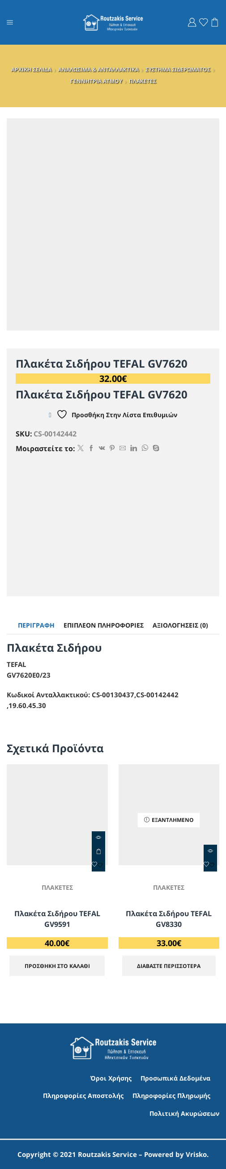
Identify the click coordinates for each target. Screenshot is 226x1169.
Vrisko (196, 1154)
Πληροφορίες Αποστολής (83, 1096)
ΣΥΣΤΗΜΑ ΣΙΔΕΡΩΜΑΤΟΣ (177, 69)
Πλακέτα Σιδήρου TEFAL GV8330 (169, 919)
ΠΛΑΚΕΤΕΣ (142, 81)
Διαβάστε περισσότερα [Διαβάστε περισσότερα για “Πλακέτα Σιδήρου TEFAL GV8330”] (168, 965)
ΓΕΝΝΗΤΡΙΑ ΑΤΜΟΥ (96, 81)
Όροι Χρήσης (111, 1078)
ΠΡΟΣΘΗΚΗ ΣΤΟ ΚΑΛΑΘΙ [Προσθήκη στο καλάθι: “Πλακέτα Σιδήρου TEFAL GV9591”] (98, 851)
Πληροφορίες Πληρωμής (171, 1096)
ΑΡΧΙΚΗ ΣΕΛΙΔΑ (31, 69)
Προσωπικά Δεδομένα (175, 1078)
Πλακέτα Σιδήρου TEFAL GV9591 (57, 919)
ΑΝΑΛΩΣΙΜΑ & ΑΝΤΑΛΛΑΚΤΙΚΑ (98, 69)
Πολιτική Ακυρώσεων (184, 1113)
